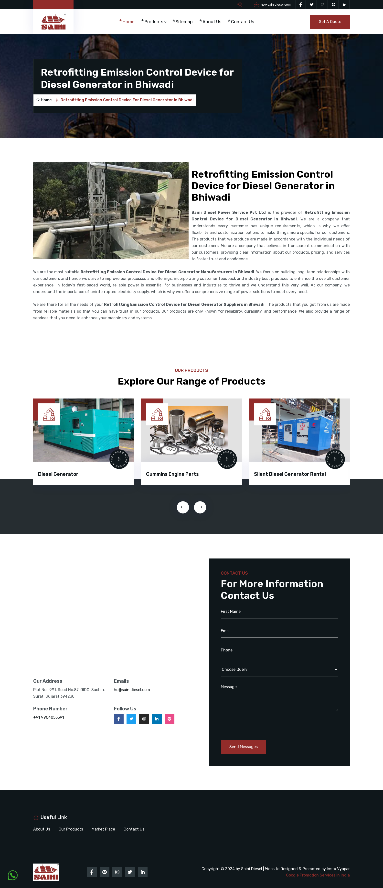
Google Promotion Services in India (318, 875)
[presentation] (183, 507)
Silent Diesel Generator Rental (290, 474)
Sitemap (184, 21)
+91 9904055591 (48, 717)
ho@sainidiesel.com (276, 4)
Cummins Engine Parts (172, 474)
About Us (211, 21)
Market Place (103, 829)
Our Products (71, 829)
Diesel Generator (58, 474)
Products (153, 21)
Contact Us (242, 21)
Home (128, 21)
